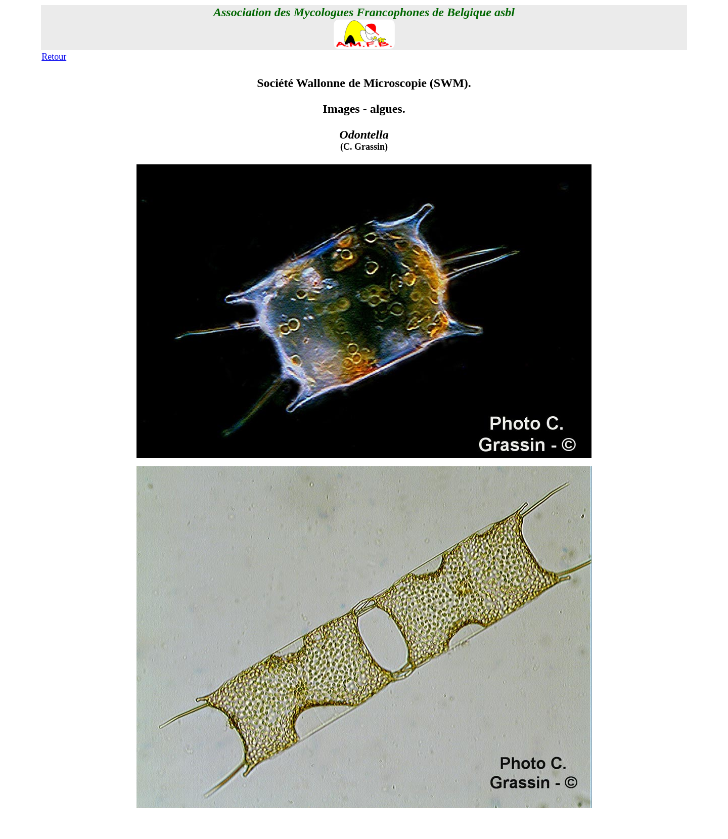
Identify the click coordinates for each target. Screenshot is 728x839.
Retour (53, 57)
